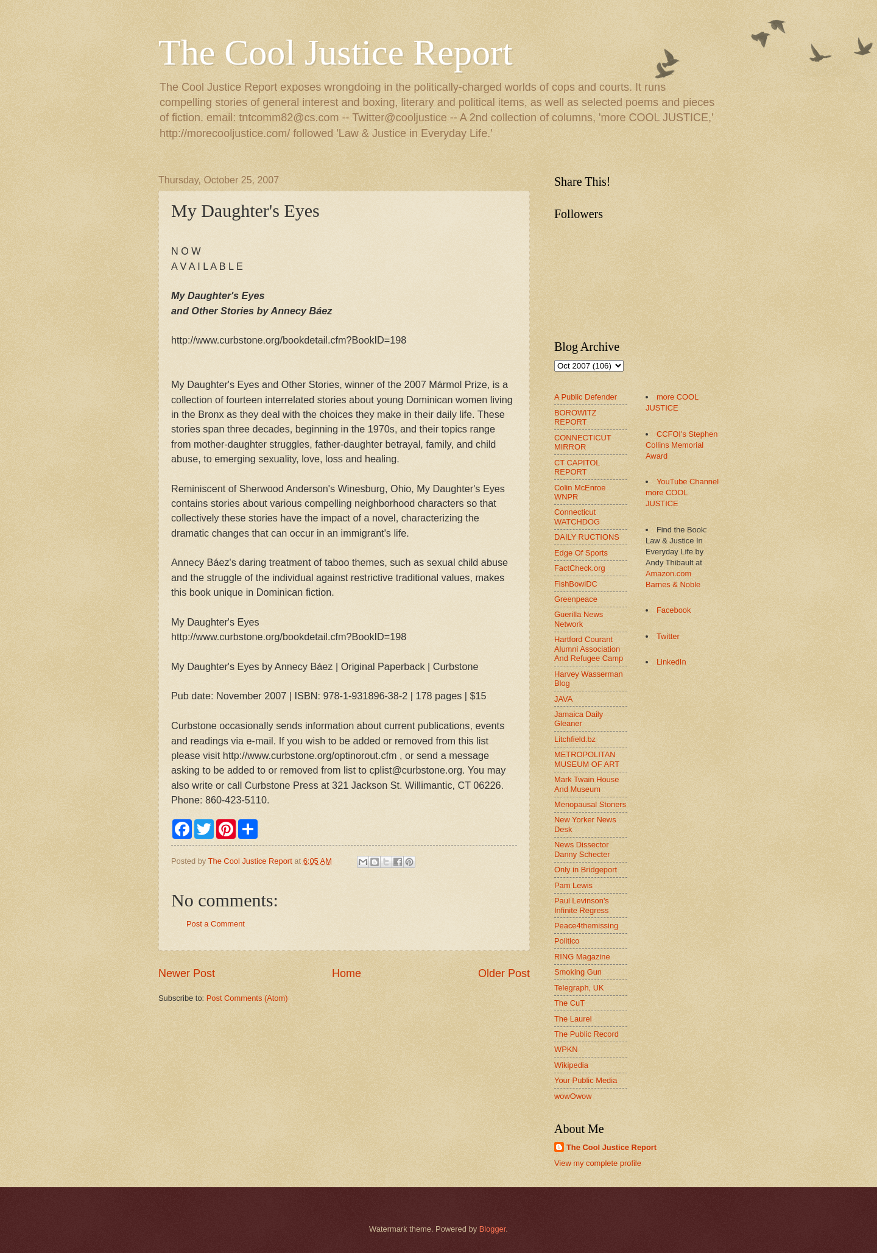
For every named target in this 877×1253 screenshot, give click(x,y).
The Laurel (573, 1018)
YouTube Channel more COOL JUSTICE (682, 492)
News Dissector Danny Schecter (582, 849)
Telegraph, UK (579, 987)
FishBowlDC (575, 583)
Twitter (668, 636)
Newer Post (186, 973)
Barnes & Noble (673, 584)
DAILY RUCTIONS (586, 537)
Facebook (674, 610)
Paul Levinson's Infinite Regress (581, 905)
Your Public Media (585, 1080)
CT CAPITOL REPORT (577, 467)
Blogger (492, 1229)
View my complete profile (597, 1163)
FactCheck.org (579, 568)
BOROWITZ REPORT (575, 417)
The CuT (569, 1003)
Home (346, 973)
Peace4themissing (586, 925)
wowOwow (573, 1096)
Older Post (504, 973)
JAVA (563, 699)
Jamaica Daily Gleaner (578, 719)
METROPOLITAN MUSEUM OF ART (586, 759)
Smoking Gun (578, 971)
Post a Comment (215, 923)
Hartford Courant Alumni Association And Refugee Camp (588, 649)
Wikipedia (571, 1065)
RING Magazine (582, 956)
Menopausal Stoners (590, 804)
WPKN (566, 1049)
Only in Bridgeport (585, 869)
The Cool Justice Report (335, 52)
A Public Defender (585, 396)
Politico (567, 940)
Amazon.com (668, 573)
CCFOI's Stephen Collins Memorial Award (681, 445)
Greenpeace (575, 599)
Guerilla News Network (578, 619)
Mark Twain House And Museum (586, 784)
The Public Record (586, 1034)
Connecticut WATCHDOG (577, 516)
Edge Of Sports (581, 552)
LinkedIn (671, 661)
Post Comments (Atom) (247, 998)
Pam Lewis (573, 885)
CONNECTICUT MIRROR (582, 442)
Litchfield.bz (575, 739)
